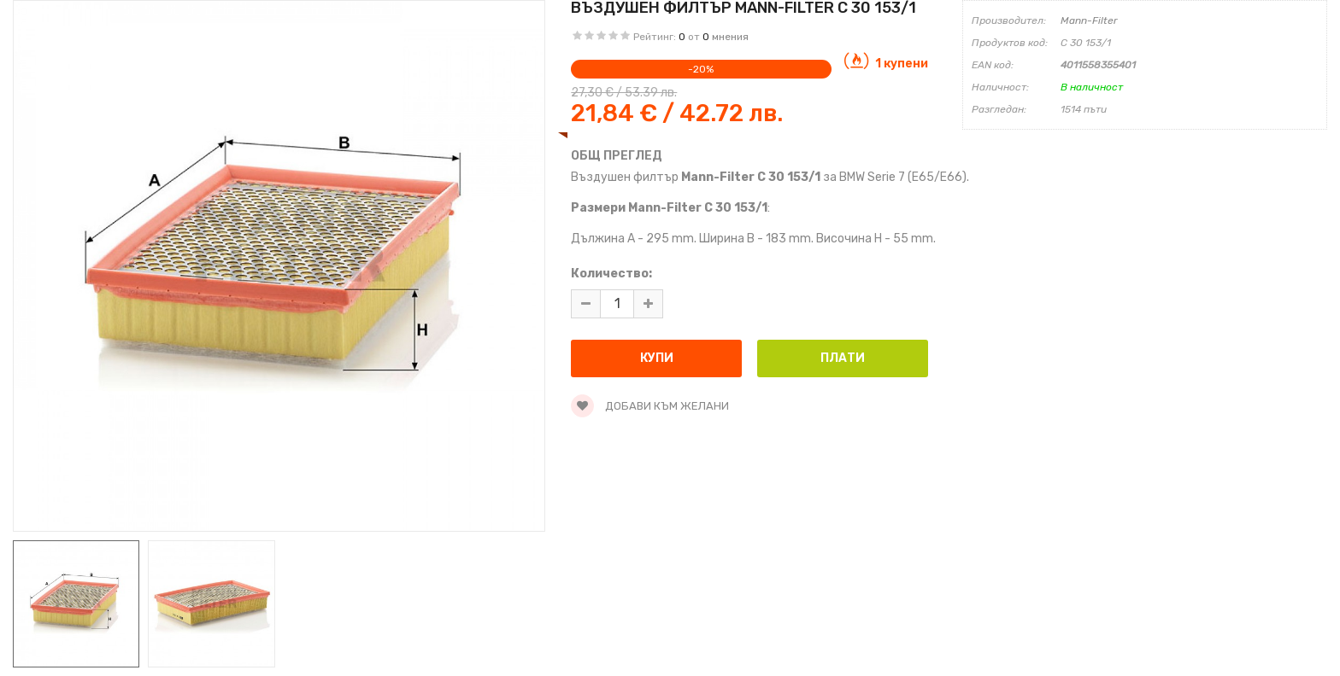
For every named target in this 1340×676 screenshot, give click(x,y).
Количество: (611, 273)
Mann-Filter (1089, 20)
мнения (730, 37)
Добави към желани (650, 405)
